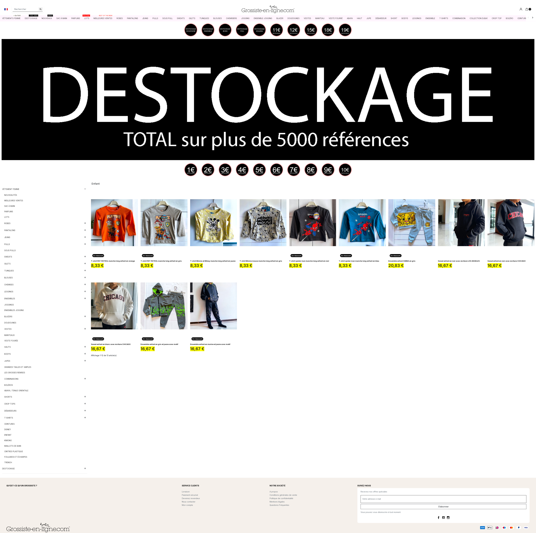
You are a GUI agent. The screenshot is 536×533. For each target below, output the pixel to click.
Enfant (8, 435)
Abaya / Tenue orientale (16, 391)
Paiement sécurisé (190, 495)
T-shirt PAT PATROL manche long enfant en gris (161, 261)
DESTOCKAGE (8, 469)
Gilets (7, 264)
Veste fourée (11, 341)
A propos (274, 492)
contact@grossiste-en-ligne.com (27, 503)
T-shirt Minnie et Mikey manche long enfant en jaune (212, 261)
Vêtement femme (10, 189)
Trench (8, 462)
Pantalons (9, 230)
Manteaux (9, 335)
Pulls (7, 244)
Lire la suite (12, 496)
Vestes (8, 329)
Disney (7, 429)
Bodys (7, 354)
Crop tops (9, 404)
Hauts (7, 347)
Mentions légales (277, 502)
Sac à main (9, 206)
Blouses (8, 278)
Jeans (7, 237)
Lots (6, 217)
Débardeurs (10, 411)
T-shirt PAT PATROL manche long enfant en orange (113, 261)
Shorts (8, 397)
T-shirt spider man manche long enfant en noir (309, 261)
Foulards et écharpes (15, 457)
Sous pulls (10, 250)
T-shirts (8, 418)
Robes (7, 223)
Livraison (186, 492)
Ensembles (9, 299)
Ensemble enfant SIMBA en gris (401, 261)
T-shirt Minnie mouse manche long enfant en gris (261, 261)
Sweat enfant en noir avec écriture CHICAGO (506, 261)
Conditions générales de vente (283, 495)
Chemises (9, 285)
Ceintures (9, 424)
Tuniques (9, 271)
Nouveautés (10, 195)
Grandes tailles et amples (17, 367)
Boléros (8, 385)
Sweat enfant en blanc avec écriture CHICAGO (111, 344)
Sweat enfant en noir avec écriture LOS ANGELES (459, 261)
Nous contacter (188, 502)
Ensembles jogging (14, 310)
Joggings (9, 305)
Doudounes (10, 323)
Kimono (8, 440)
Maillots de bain (12, 446)
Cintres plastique (13, 451)
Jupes (7, 361)
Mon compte (187, 505)
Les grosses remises (14, 373)
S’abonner (443, 506)
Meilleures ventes (13, 201)
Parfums (8, 212)
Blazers (8, 317)
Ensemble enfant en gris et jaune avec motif (159, 344)
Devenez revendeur (191, 498)
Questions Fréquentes (279, 505)
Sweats (8, 257)
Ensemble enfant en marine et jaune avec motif (210, 344)
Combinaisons (11, 379)
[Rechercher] (28, 9)
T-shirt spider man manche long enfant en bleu (359, 261)
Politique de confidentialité (281, 498)
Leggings (8, 292)
